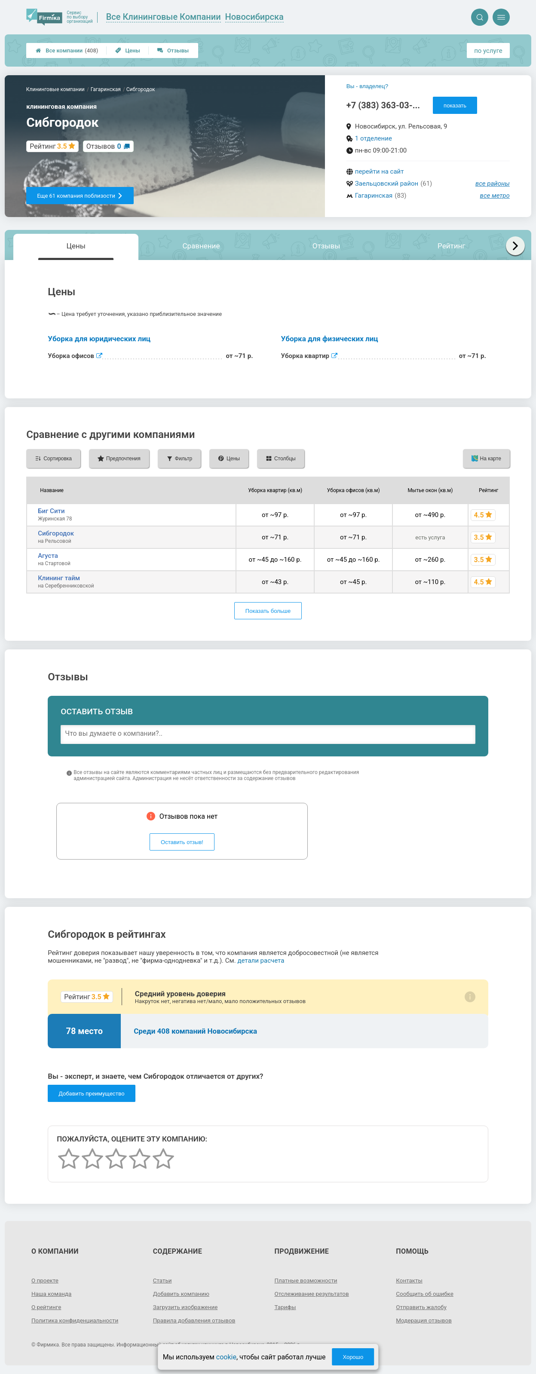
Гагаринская (374, 195)
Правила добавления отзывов (196, 1320)
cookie (226, 1357)
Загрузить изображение (187, 1307)
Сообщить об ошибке (426, 1293)
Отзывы (173, 50)
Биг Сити (51, 511)
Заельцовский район (386, 183)
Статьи (163, 1280)
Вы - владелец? (367, 86)
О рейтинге (47, 1307)
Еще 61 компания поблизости (80, 196)
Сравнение (201, 246)
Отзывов (103, 146)
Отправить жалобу (422, 1307)
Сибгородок (56, 533)
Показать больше (268, 611)
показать (455, 105)
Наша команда (52, 1293)
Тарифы (286, 1307)
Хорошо (353, 1357)
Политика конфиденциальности (76, 1320)
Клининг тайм (59, 578)
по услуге (488, 51)
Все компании (67, 50)
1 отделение (373, 138)
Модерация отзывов (425, 1320)
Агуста (48, 556)
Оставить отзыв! (182, 842)
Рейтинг (451, 246)
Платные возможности (307, 1280)
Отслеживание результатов (313, 1293)
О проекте (45, 1280)
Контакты (409, 1280)
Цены (127, 50)
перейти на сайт (379, 171)
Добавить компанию (182, 1293)
